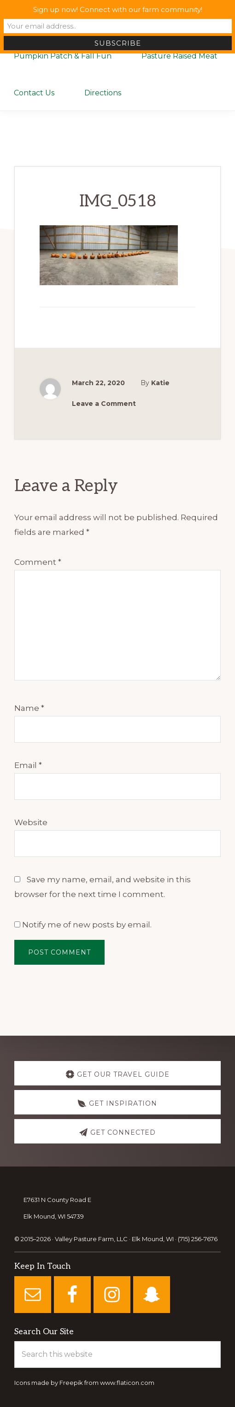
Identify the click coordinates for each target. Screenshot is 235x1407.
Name (29, 708)
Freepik (71, 1382)
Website (30, 822)
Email (28, 765)
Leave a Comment (104, 403)
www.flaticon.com (127, 1382)
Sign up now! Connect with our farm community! (117, 9)
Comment (37, 562)
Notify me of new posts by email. (87, 924)
